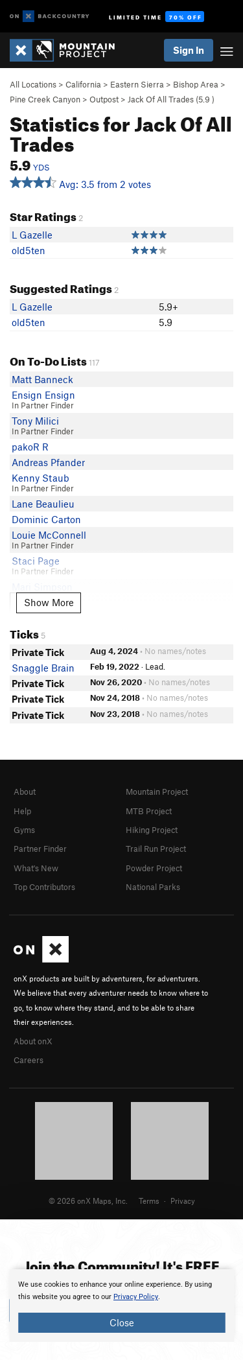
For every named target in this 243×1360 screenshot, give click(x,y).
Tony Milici (35, 421)
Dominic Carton (46, 519)
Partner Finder (40, 848)
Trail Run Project (156, 848)
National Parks (153, 887)
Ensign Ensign (43, 395)
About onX (33, 1041)
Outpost (104, 99)
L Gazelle (32, 234)
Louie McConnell (49, 535)
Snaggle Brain (43, 668)
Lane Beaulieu (43, 504)
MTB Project (149, 811)
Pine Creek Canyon (45, 99)
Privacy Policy (135, 1297)
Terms (149, 1200)
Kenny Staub (40, 478)
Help (22, 811)
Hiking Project (152, 830)
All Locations (33, 84)
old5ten (28, 250)
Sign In (188, 50)
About (25, 791)
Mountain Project (157, 791)
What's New (36, 868)
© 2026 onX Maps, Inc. (88, 1200)
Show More (49, 602)
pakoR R (30, 446)
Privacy (182, 1200)
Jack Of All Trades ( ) (171, 99)
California (83, 84)
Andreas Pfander (48, 462)
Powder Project (154, 868)
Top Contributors (44, 887)
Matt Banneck (42, 379)
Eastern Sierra (137, 84)
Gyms (24, 830)
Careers (28, 1060)
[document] (121, 1305)
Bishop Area (195, 84)
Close (122, 1322)
